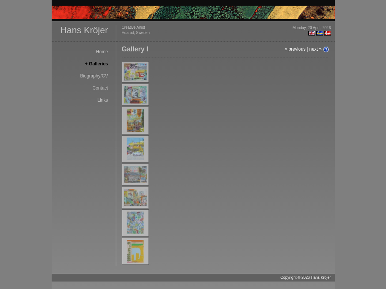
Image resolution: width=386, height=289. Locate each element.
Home (102, 51)
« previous (295, 49)
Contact (100, 88)
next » (315, 49)
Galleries (98, 63)
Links (102, 100)
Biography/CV (94, 76)
